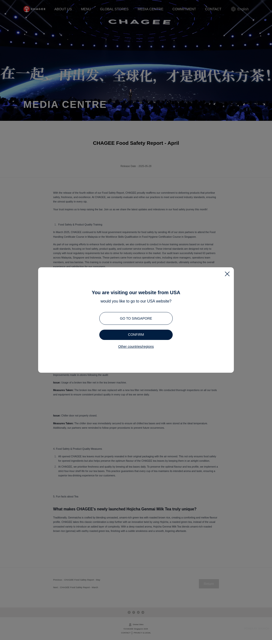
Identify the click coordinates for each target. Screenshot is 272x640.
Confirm (136, 335)
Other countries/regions (136, 346)
